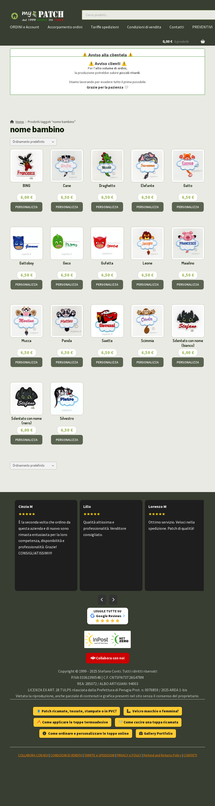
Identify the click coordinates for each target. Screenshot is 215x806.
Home (20, 122)
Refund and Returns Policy (162, 755)
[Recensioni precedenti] (102, 600)
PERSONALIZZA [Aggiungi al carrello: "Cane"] (67, 207)
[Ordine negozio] (33, 142)
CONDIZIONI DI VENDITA (66, 755)
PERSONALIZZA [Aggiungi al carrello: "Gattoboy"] (26, 284)
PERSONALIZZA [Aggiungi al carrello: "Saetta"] (107, 362)
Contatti (177, 26)
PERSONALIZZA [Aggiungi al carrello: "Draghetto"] (107, 207)
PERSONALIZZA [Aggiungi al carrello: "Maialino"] (188, 284)
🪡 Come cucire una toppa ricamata (148, 722)
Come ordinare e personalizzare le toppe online (86, 733)
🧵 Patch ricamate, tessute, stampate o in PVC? (76, 711)
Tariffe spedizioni (105, 26)
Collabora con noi (107, 658)
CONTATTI (190, 755)
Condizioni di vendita (144, 26)
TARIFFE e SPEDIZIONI (99, 755)
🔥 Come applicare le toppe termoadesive (72, 722)
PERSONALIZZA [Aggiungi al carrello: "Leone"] (147, 284)
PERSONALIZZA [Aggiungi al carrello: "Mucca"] (26, 362)
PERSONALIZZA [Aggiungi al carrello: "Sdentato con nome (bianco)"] (188, 362)
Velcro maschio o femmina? (153, 711)
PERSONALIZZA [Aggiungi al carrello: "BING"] (26, 207)
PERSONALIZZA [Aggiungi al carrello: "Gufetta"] (107, 284)
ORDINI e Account (24, 26)
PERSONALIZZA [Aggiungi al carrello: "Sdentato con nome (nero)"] (26, 440)
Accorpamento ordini (65, 26)
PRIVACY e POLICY (129, 755)
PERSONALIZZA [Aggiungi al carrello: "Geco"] (67, 284)
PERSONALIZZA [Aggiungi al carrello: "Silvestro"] (67, 440)
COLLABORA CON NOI (33, 755)
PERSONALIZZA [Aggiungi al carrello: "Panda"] (67, 362)
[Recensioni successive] (113, 600)
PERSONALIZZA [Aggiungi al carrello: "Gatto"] (188, 207)
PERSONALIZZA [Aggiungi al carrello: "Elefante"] (147, 207)
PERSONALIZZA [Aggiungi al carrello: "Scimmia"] (147, 362)
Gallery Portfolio (156, 733)
